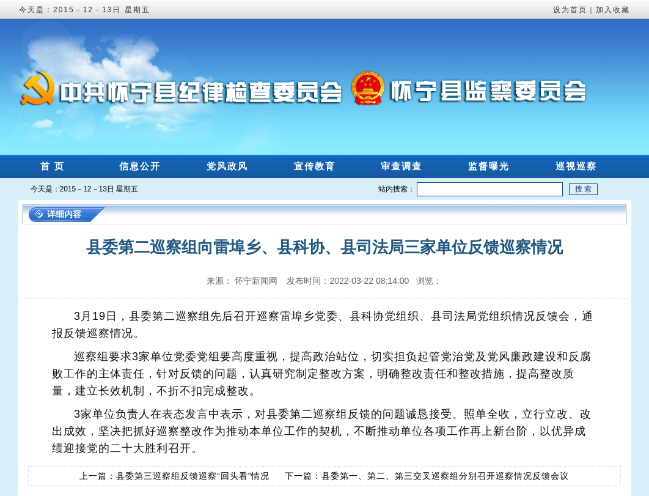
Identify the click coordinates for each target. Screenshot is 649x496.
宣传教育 (315, 166)
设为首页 (570, 10)
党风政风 (227, 166)
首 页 (52, 166)
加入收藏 (613, 10)
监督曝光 (489, 166)
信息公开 (140, 166)
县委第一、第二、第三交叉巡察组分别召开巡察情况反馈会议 (445, 476)
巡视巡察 (576, 166)
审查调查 (401, 166)
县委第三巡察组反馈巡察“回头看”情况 (193, 476)
